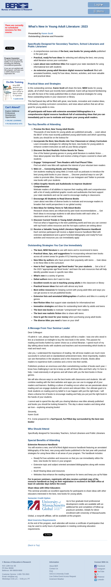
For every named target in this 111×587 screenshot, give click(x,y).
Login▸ (99, 4)
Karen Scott (47, 33)
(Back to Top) (34, 545)
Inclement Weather (56, 579)
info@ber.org (12, 577)
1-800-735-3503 (23, 574)
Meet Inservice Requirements (42, 520)
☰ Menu (98, 11)
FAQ (51, 571)
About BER (53, 566)
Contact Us (53, 569)
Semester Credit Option (39, 498)
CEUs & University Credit (59, 574)
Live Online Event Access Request (62, 576)
